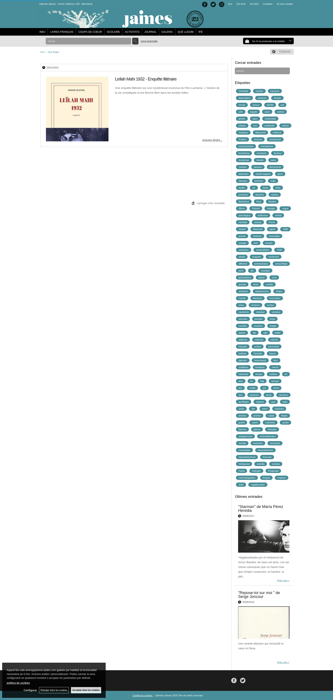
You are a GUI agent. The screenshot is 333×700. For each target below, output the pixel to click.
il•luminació (260, 360)
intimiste (272, 429)
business (257, 443)
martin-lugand (263, 174)
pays (255, 118)
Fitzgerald (273, 471)
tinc (240, 388)
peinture (262, 98)
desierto (259, 194)
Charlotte (243, 91)
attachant (243, 174)
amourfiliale (281, 263)
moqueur (243, 132)
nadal (271, 415)
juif (282, 105)
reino (241, 305)
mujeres (281, 477)
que (240, 395)
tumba (270, 305)
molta (252, 388)
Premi (272, 222)
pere (241, 270)
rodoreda (243, 374)
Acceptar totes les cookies (86, 690)
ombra (257, 346)
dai (254, 332)
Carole (242, 298)
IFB (200, 31)
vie (253, 187)
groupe (242, 284)
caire (267, 111)
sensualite (274, 236)
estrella (260, 464)
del (253, 408)
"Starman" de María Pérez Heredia (260, 509)
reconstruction (246, 146)
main (273, 181)
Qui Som (241, 4)
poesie (242, 236)
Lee (255, 125)
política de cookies (18, 682)
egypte (253, 111)
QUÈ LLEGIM (185, 31)
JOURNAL (151, 31)
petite (278, 332)
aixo (241, 381)
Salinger (256, 471)
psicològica (244, 215)
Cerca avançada (149, 41)
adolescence (262, 291)
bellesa (242, 353)
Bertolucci (244, 201)
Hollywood (244, 464)
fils (252, 270)
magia (273, 326)
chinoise (259, 339)
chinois (274, 339)
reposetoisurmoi (247, 457)
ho (251, 381)
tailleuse (243, 339)
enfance (277, 132)
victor (241, 408)
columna (279, 408)
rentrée (259, 91)
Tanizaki (257, 353)
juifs (241, 111)
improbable (244, 450)
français (243, 346)
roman (242, 105)
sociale (242, 443)
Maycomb (260, 132)
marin (255, 422)
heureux (243, 181)
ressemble (270, 118)
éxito (241, 484)
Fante (242, 471)
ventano (276, 312)
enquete (256, 256)
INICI (42, 31)
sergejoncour (245, 436)
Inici (230, 4)
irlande (260, 160)
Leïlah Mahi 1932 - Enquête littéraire (145, 79)
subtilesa (243, 367)
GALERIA (167, 31)
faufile (242, 187)
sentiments (275, 139)
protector (243, 194)
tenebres (260, 367)
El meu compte (285, 4)
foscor (272, 353)
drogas (266, 477)
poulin (285, 422)
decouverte (275, 167)
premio (257, 415)
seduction (244, 250)
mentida (243, 222)
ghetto (242, 118)
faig (262, 381)
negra (285, 208)
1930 (279, 250)
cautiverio (244, 312)
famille (270, 105)
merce (275, 367)
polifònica (263, 215)
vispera (260, 401)
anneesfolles (262, 250)
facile (265, 187)
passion (258, 167)
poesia (257, 222)
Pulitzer (243, 139)
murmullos (274, 298)
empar (258, 374)
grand (242, 422)
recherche (273, 256)
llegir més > (283, 580)
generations (245, 277)
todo (285, 401)
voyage (242, 243)
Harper (242, 125)
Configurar (30, 690)
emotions (261, 153)
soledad (260, 312)
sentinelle (269, 125)
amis (255, 284)
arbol (264, 408)
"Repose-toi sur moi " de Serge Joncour (259, 595)
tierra (276, 388)
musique (265, 270)
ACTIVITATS (132, 31)
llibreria (242, 429)
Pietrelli (256, 208)
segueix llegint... (212, 140)
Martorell (257, 229)
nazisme (274, 91)
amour (256, 105)
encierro (255, 305)
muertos (258, 326)
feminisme (244, 153)
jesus (269, 395)
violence (257, 236)
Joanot (242, 229)
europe (269, 243)
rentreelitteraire (268, 436)
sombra (276, 464)
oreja (272, 319)
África (242, 208)
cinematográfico (247, 477)
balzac (242, 332)
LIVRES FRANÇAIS (61, 31)
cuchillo (243, 326)
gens (280, 174)
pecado (258, 319)
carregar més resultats (211, 203)
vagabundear (258, 484)
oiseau (285, 125)
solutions (243, 291)
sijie (265, 332)
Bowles (272, 201)
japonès (243, 360)
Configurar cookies (142, 695)
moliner (273, 374)
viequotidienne (265, 450)
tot (286, 374)
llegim (284, 415)
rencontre (275, 443)
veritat (278, 215)
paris (273, 160)
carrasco (283, 395)
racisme (258, 139)
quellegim (244, 401)
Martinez (257, 298)
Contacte (268, 4)
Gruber (277, 98)
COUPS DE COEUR (90, 31)
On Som (254, 4)
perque (275, 381)
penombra (273, 346)
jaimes (257, 429)
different (243, 263)
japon (272, 229)
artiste (242, 256)
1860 (285, 229)
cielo (277, 187)
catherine (270, 422)
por (264, 388)
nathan (280, 111)
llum (275, 360)
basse (261, 277)
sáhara (274, 194)
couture (243, 167)
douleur (278, 153)
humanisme (267, 146)
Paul (258, 201)
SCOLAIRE (113, 31)
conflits (269, 284)
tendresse (244, 160)
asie (256, 243)
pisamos (254, 395)
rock (274, 277)
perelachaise (261, 263)
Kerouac (267, 457)
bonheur (258, 181)
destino (242, 415)
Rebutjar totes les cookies (54, 690)
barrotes (243, 319)
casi (273, 401)
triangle (271, 208)
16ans (279, 291)
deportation (244, 98)
